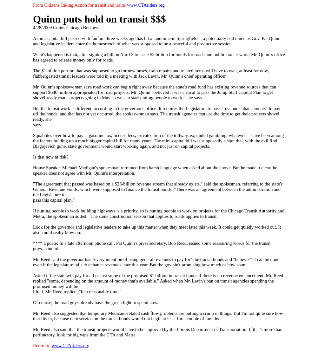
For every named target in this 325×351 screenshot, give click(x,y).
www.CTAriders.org (71, 345)
